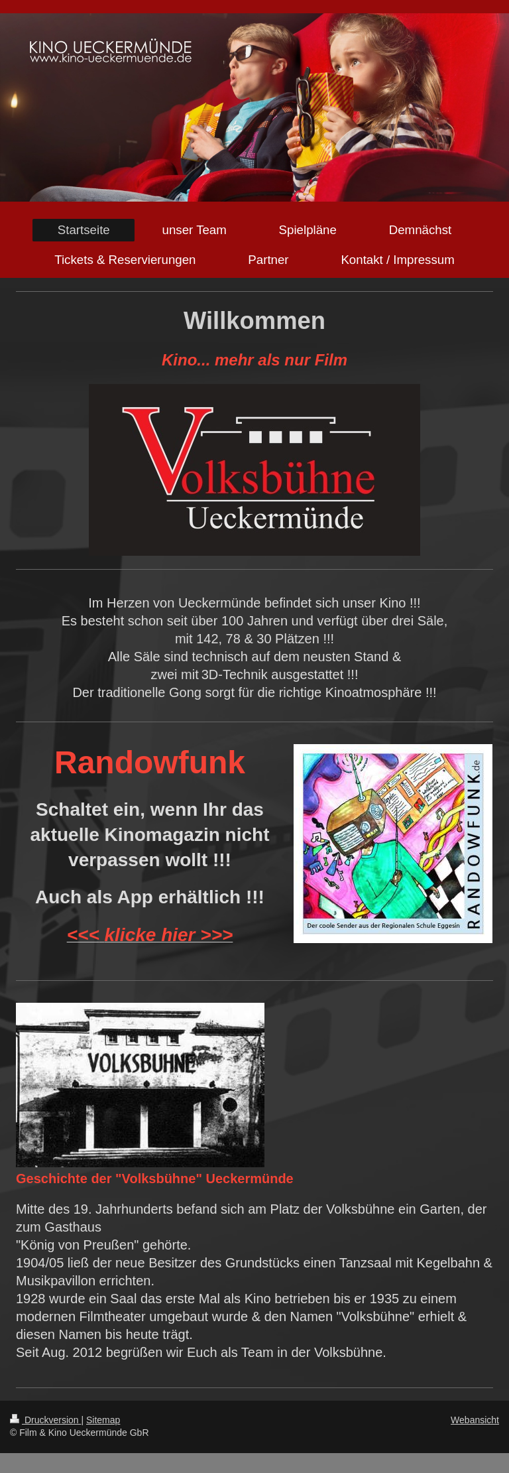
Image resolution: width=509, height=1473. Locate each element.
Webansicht (475, 1420)
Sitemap (103, 1420)
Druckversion (45, 1420)
